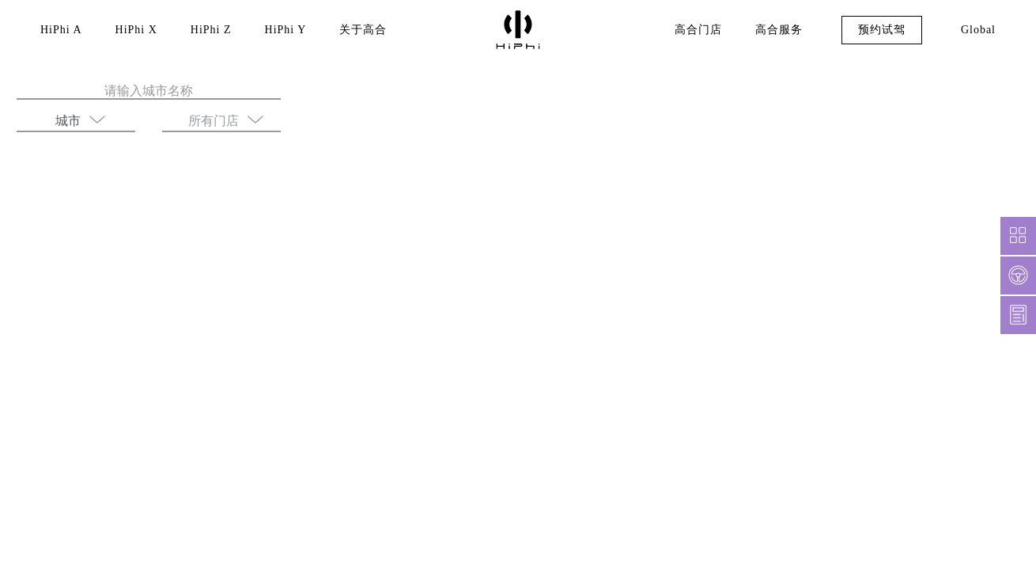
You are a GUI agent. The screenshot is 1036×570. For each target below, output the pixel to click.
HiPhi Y (278, 30)
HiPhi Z (206, 30)
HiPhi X (133, 30)
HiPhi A (60, 30)
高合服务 (775, 30)
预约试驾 (878, 30)
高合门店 (694, 30)
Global (976, 30)
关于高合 (355, 30)
